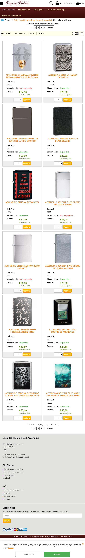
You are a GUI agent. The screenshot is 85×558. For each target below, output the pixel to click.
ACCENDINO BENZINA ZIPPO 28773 (22, 203)
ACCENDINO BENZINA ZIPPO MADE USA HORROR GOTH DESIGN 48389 (63, 396)
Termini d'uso (9, 498)
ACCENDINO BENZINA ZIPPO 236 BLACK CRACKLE (62, 141)
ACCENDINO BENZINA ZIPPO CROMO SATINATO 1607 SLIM (62, 268)
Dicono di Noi (9, 477)
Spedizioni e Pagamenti (13, 474)
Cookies (10, 548)
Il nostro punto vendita (13, 471)
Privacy (7, 495)
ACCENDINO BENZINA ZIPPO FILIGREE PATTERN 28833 (22, 332)
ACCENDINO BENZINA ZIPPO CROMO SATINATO (22, 268)
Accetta (57, 554)
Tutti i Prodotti (8, 10)
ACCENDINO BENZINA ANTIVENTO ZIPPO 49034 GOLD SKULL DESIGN (22, 77)
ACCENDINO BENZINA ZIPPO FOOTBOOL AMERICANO (62, 332)
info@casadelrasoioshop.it (18, 458)
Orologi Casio (24, 10)
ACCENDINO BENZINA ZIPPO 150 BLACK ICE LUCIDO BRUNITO (22, 141)
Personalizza (28, 554)
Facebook (6, 479)
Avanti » (50, 29)
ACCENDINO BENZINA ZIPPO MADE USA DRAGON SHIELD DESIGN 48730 (22, 396)
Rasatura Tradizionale (11, 16)
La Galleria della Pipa (56, 10)
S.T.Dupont (38, 10)
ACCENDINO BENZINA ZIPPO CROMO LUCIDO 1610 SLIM (62, 204)
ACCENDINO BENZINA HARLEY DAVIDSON (62, 77)
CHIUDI (83, 543)
